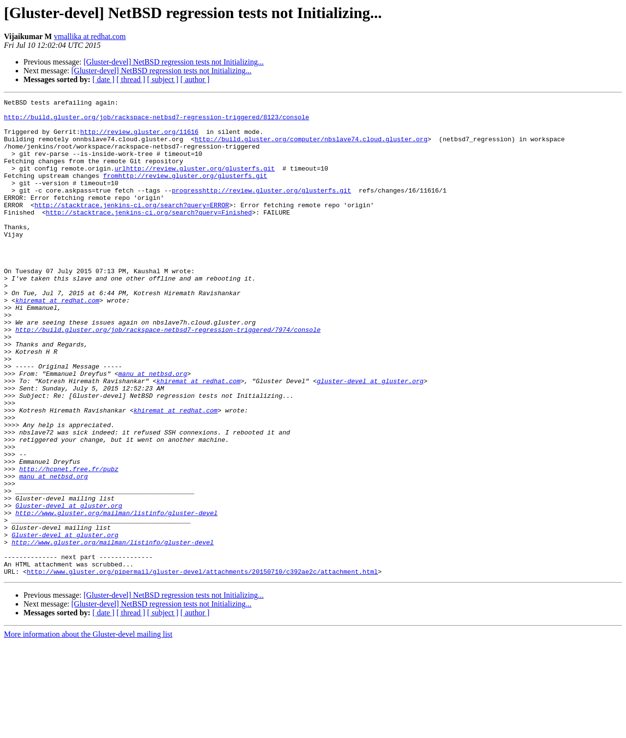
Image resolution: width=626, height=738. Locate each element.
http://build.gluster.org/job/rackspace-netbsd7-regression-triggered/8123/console (156, 121)
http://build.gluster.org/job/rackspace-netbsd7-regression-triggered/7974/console (167, 376)
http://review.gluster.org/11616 (139, 138)
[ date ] (103, 79)
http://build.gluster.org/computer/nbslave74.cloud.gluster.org (311, 147)
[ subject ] (163, 79)
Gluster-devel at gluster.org (68, 587)
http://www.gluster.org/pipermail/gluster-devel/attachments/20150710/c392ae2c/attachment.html (202, 666)
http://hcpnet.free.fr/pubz (68, 543)
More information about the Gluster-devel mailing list (88, 729)
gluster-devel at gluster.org (370, 438)
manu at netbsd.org (152, 429)
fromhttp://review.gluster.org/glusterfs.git (185, 191)
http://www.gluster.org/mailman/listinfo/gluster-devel (116, 596)
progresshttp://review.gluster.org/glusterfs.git (261, 209)
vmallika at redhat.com (90, 36)
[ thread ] (130, 79)
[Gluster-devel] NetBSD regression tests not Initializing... (174, 62)
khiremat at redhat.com (57, 341)
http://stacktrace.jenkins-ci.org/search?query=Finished (149, 235)
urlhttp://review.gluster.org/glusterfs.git (194, 182)
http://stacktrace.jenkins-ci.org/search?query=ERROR (131, 226)
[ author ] (195, 79)
